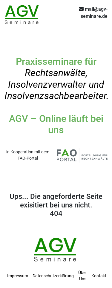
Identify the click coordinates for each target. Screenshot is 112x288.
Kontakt (98, 275)
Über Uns (82, 275)
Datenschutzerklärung (53, 275)
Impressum (17, 275)
